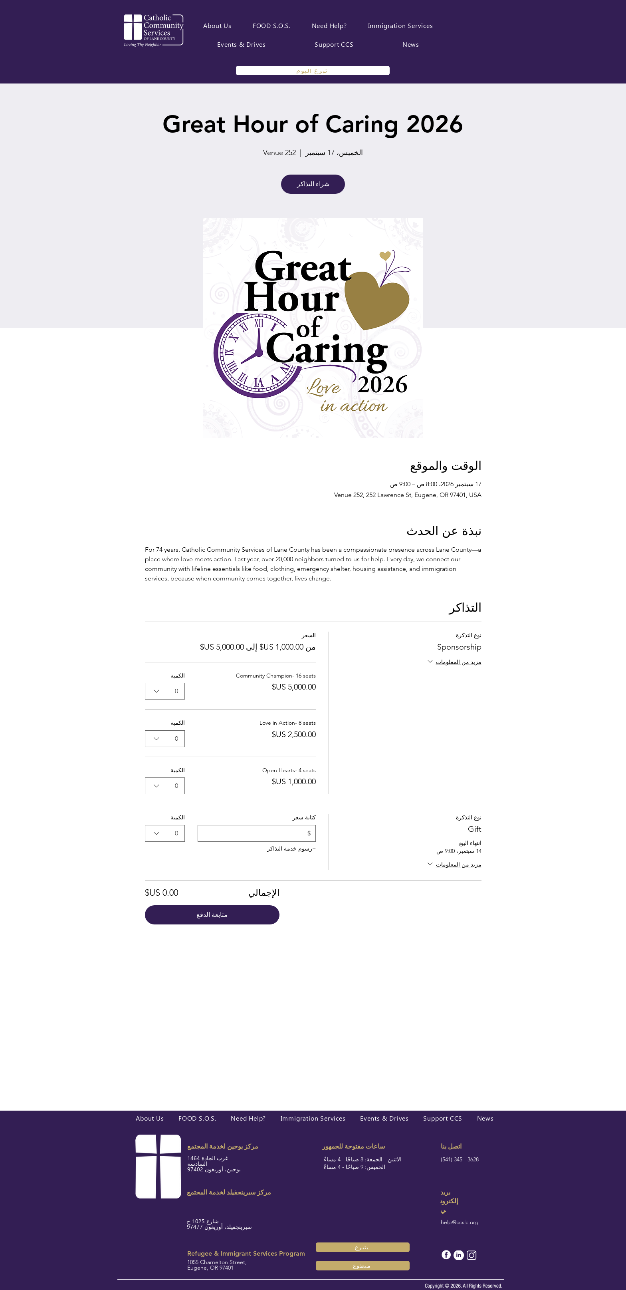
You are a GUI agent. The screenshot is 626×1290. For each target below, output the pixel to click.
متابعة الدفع (212, 914)
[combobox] (165, 691)
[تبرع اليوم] (313, 70)
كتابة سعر (303, 817)
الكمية (177, 675)
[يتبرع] (363, 1247)
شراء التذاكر (313, 184)
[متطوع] (363, 1265)
